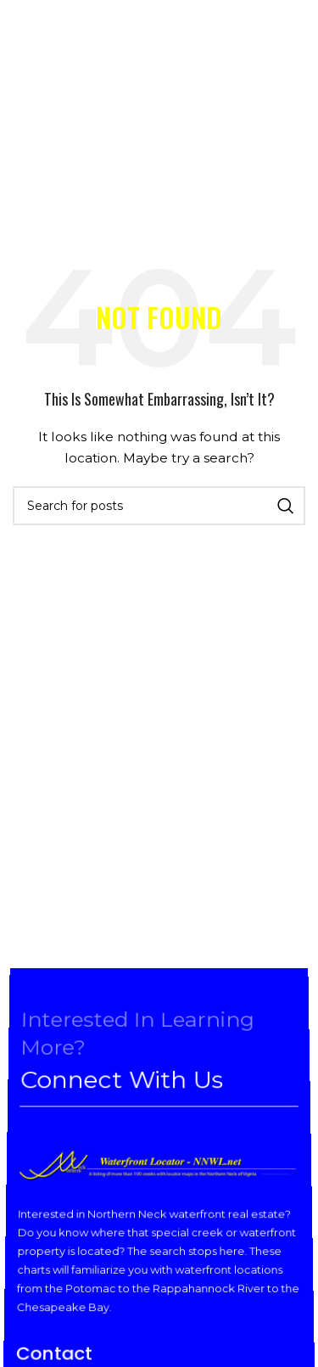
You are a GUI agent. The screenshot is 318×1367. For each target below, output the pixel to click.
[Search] (159, 505)
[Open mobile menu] (27, 42)
